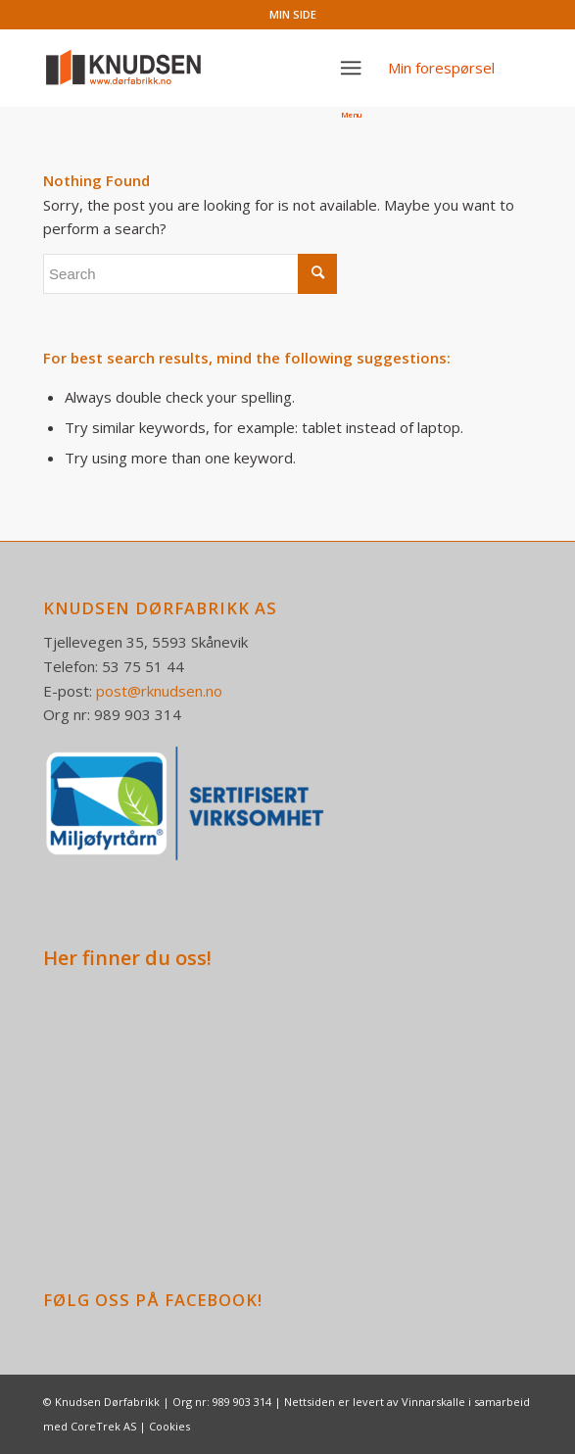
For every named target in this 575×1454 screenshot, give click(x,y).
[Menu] (351, 67)
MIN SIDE (292, 14)
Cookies (169, 1426)
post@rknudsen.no (159, 691)
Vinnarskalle (433, 1401)
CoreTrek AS (103, 1426)
